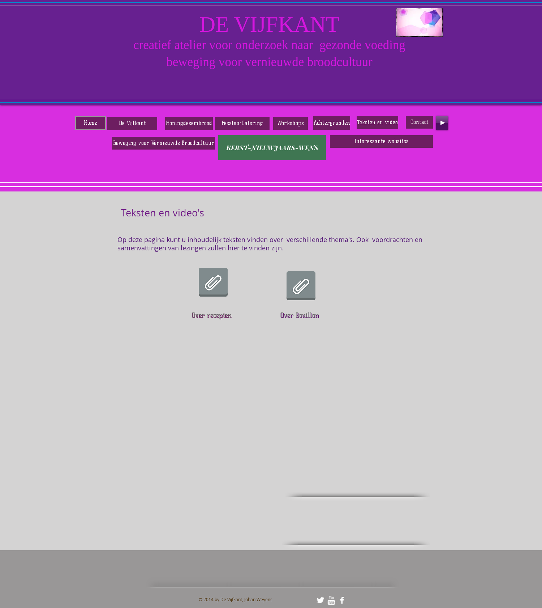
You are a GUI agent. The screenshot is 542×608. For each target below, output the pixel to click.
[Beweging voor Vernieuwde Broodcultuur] (163, 143)
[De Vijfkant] (132, 123)
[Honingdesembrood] (189, 123)
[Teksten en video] (377, 122)
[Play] (442, 123)
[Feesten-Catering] (242, 123)
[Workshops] (290, 123)
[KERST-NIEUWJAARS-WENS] (272, 147)
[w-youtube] (331, 600)
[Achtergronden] (331, 123)
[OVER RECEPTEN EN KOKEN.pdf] (213, 283)
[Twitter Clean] (320, 600)
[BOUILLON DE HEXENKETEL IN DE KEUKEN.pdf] (301, 286)
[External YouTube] (229, 439)
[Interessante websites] (381, 141)
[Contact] (419, 122)
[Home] (90, 123)
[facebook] (342, 600)
